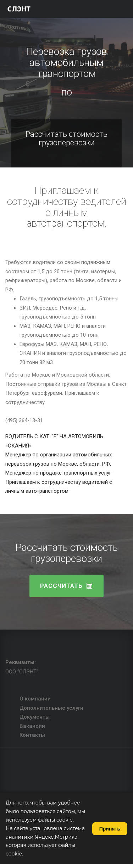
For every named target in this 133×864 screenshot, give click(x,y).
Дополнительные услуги (51, 708)
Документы (35, 717)
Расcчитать (66, 585)
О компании (35, 698)
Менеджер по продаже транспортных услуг (58, 473)
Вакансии (32, 726)
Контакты (32, 735)
